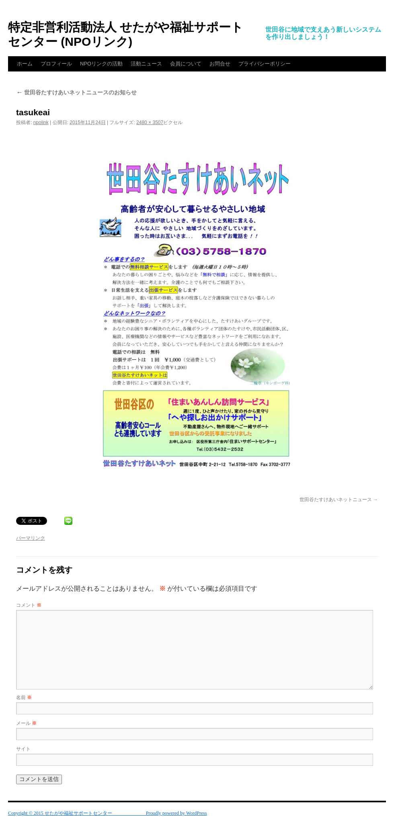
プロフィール (56, 64)
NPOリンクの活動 (101, 64)
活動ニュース (146, 64)
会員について (185, 64)
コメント (28, 605)
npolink (41, 122)
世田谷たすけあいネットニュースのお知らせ (76, 92)
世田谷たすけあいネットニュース (336, 499)
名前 (24, 697)
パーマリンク (30, 538)
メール (26, 723)
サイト (23, 749)
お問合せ (219, 64)
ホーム (25, 64)
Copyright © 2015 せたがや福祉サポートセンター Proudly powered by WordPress (107, 813)
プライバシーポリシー (264, 64)
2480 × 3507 (149, 122)
